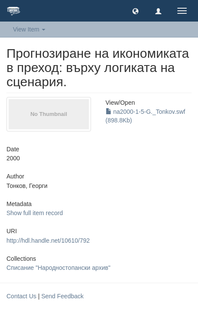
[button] (135, 10)
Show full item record (34, 212)
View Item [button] (29, 29)
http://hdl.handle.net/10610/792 (48, 240)
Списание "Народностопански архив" (58, 267)
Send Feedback (62, 296)
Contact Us (21, 296)
